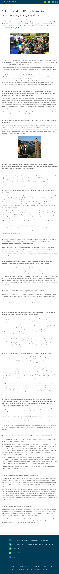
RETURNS (37, 567)
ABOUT (6, 567)
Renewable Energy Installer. (13, 28)
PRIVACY (21, 570)
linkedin (14, 557)
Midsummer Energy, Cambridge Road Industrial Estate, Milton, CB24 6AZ (32, 540)
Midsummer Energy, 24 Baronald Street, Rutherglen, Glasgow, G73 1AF (32, 544)
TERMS (14, 570)
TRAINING (52, 567)
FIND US (13, 567)
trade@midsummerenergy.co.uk (21, 549)
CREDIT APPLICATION (25, 567)
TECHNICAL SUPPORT (40, 570)
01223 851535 (16, 553)
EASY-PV (29, 570)
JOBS (44, 567)
